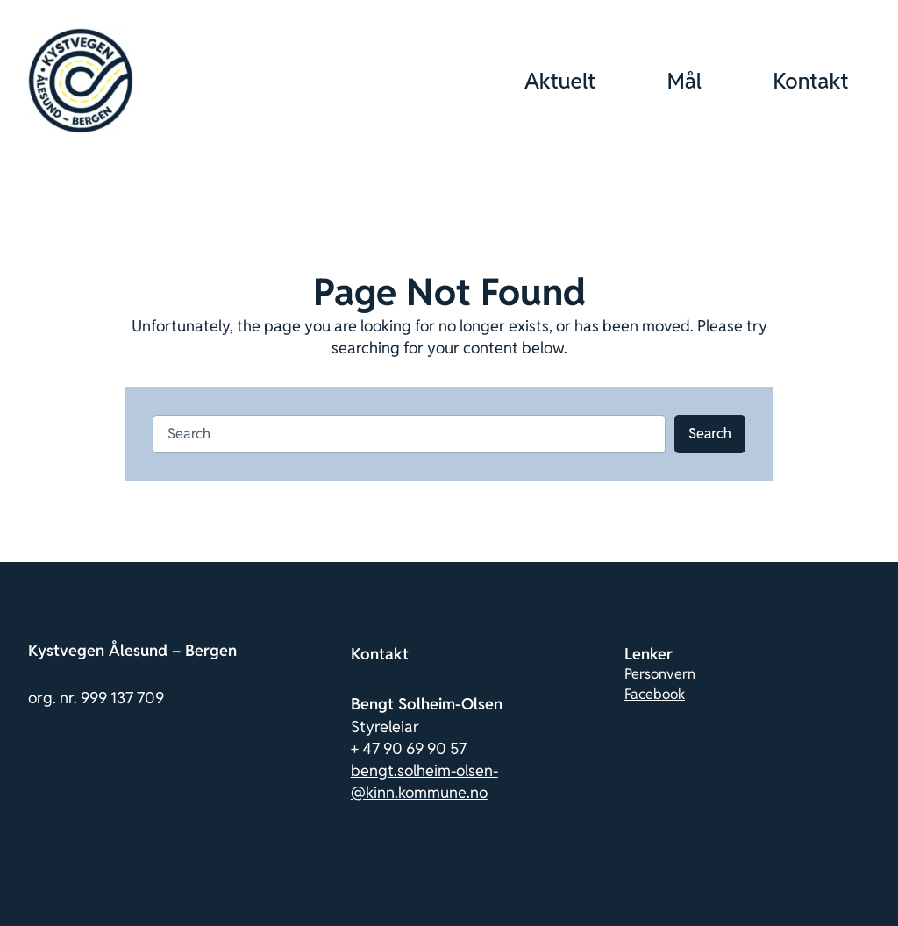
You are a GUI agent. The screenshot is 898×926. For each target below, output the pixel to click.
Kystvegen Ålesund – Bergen (132, 650)
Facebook (654, 694)
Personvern (659, 674)
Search (709, 433)
